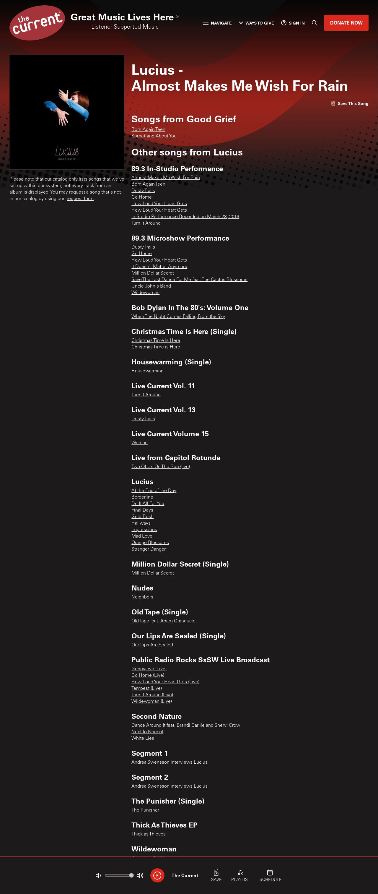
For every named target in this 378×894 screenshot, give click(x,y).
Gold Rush (142, 517)
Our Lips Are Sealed (152, 645)
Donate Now (346, 23)
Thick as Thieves (148, 834)
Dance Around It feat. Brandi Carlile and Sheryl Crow (185, 725)
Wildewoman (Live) (151, 701)
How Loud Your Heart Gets (159, 204)
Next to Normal (147, 732)
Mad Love (141, 536)
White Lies (142, 738)
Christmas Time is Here (155, 347)
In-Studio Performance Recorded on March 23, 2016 (185, 217)
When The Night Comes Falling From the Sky (178, 316)
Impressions (144, 530)
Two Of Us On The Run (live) (160, 467)
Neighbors (142, 597)
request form (80, 199)
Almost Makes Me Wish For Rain (165, 178)
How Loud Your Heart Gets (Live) (165, 682)
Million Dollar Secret (152, 273)
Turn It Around (146, 223)
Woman (139, 443)
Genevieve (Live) (149, 669)
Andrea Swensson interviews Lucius (169, 762)
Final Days (142, 510)
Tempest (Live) (146, 688)
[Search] (314, 23)
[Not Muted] (98, 876)
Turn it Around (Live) (152, 695)
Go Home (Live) (147, 675)
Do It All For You (147, 504)
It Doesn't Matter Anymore (159, 267)
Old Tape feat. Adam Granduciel (164, 621)
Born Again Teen (148, 129)
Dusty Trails (143, 191)
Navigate (217, 23)
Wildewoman (145, 293)
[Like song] (350, 103)
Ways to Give (256, 23)
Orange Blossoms (150, 543)
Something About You (154, 136)
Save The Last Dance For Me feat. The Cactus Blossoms (189, 280)
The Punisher (145, 810)
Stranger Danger (148, 549)
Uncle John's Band (151, 286)
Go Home (141, 197)
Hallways (141, 523)
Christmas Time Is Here (155, 340)
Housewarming (147, 371)
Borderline (142, 497)
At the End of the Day (153, 491)
